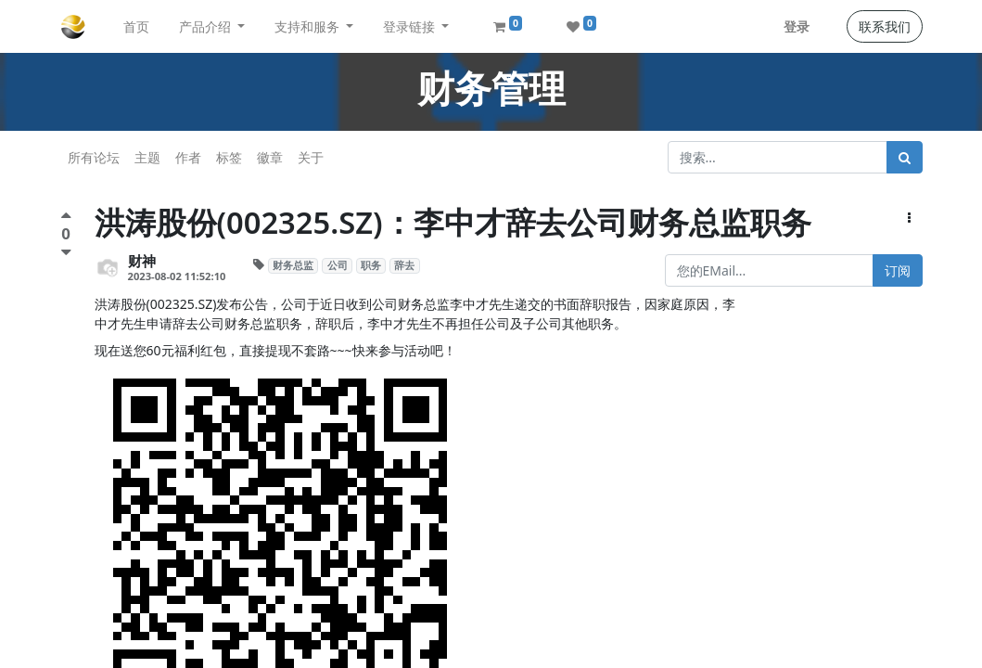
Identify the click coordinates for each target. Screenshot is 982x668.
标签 (229, 157)
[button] (909, 217)
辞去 (404, 265)
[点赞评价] (66, 217)
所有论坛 (94, 157)
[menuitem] (136, 26)
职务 (371, 265)
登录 (797, 26)
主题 (147, 157)
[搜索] (904, 157)
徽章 (270, 157)
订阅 (898, 270)
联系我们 (885, 26)
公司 (337, 265)
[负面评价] (66, 252)
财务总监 (293, 265)
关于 (311, 157)
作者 (188, 157)
